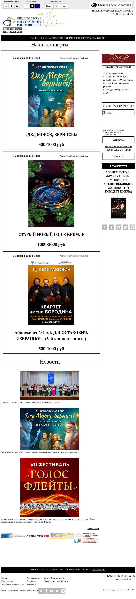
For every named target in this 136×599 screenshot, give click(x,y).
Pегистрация (16, 31)
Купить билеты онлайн (54, 578)
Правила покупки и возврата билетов (118, 148)
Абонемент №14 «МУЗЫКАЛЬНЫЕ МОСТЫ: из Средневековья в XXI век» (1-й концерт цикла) (118, 181)
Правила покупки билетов (56, 581)
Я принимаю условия (114, 132)
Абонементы (56, 38)
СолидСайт (22, 591)
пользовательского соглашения (113, 133)
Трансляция (98, 38)
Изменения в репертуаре (12, 584)
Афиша (4, 578)
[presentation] (117, 122)
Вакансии (31, 584)
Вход (5, 31)
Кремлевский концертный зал (74, 58)
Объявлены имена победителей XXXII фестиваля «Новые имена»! (31, 402)
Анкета (118, 156)
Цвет (64, 6)
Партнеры (31, 581)
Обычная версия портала (111, 5)
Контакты (85, 38)
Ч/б (56, 6)
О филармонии (72, 38)
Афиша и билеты (40, 38)
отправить (118, 139)
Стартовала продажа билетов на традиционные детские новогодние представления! (40, 452)
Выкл (48, 6)
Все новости (93, 528)
